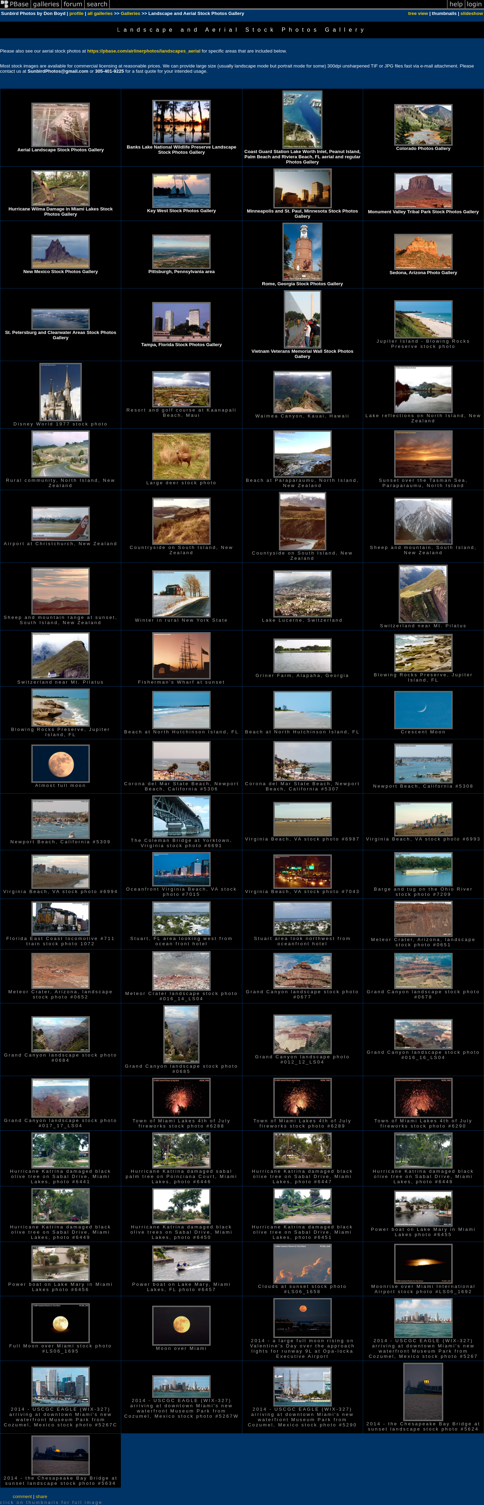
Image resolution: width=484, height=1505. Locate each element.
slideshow (472, 13)
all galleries (100, 13)
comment (22, 1496)
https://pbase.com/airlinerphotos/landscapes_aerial (143, 51)
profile (76, 13)
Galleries (130, 13)
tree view (418, 13)
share (41, 1496)
